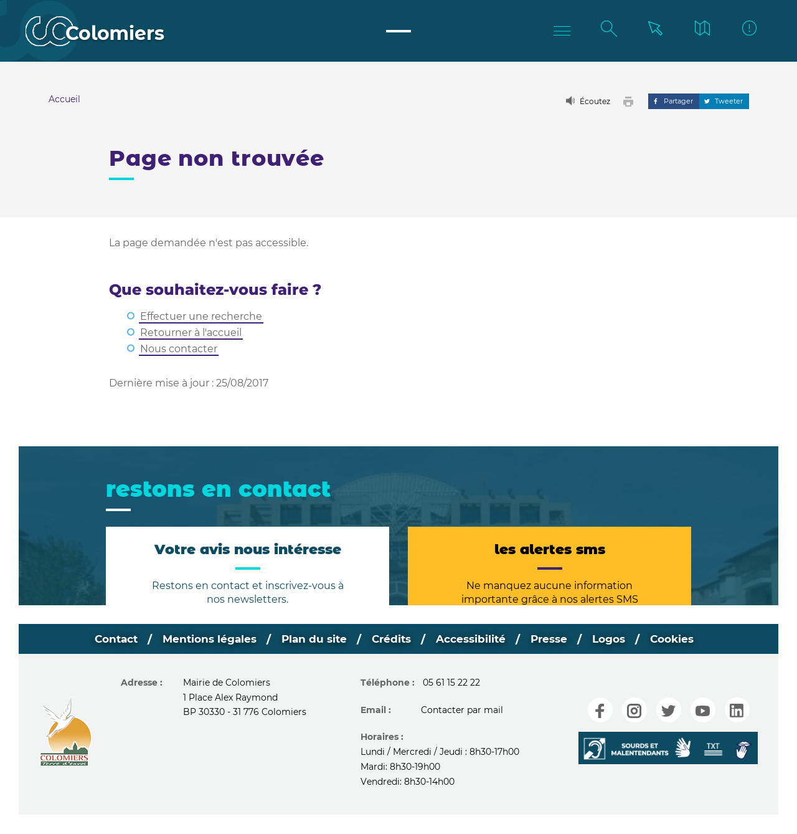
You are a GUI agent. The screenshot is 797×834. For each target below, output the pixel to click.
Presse (553, 639)
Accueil (64, 99)
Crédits (390, 639)
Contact (105, 639)
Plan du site (310, 639)
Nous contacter (178, 349)
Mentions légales (202, 639)
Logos (616, 639)
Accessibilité (472, 639)
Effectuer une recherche (201, 316)
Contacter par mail (462, 710)
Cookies (682, 639)
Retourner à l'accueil (191, 332)
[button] (631, 101)
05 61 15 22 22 (451, 683)
